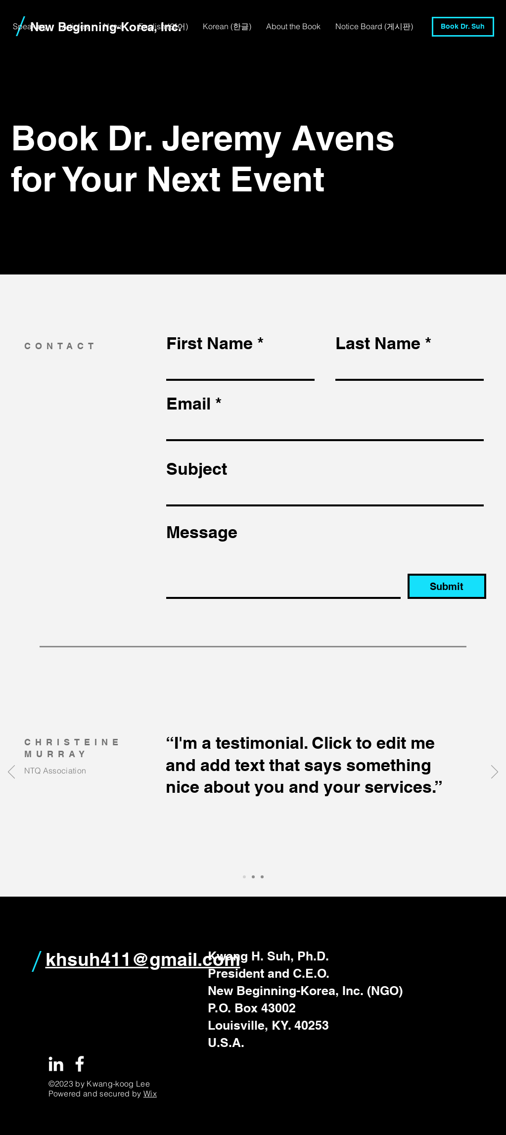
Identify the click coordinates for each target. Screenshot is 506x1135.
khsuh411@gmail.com (143, 959)
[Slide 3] (262, 876)
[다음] (494, 772)
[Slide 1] (244, 876)
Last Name (377, 343)
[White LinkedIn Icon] (56, 1063)
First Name (209, 343)
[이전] (11, 772)
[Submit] (447, 586)
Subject (196, 468)
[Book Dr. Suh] (463, 27)
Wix (150, 1093)
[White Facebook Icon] (79, 1063)
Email (188, 403)
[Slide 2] (253, 876)
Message (201, 532)
